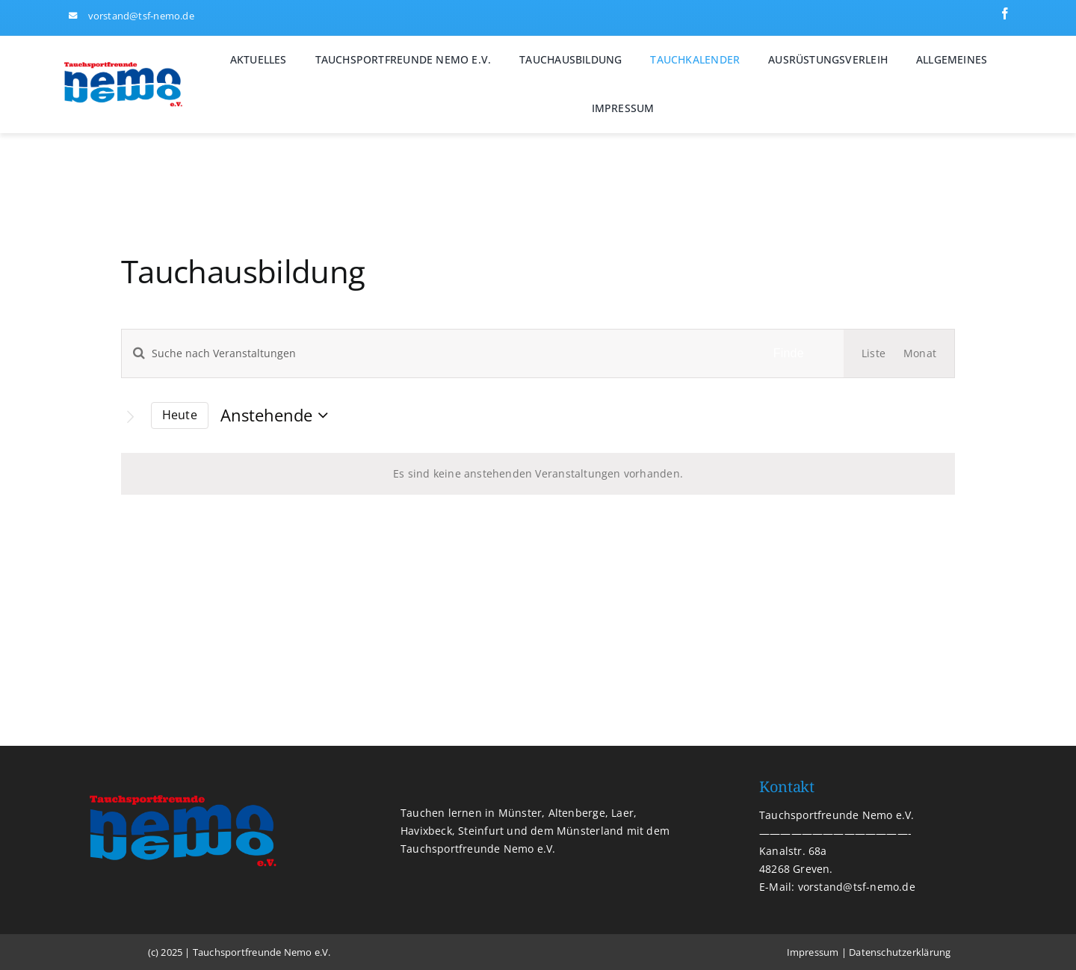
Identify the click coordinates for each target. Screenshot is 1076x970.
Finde (788, 353)
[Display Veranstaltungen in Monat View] (919, 353)
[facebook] (1005, 13)
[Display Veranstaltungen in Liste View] (873, 353)
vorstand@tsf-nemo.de (141, 15)
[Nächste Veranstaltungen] (130, 416)
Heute (179, 415)
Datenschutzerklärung (899, 952)
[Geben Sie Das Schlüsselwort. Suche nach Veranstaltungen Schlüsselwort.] (428, 353)
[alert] (538, 474)
